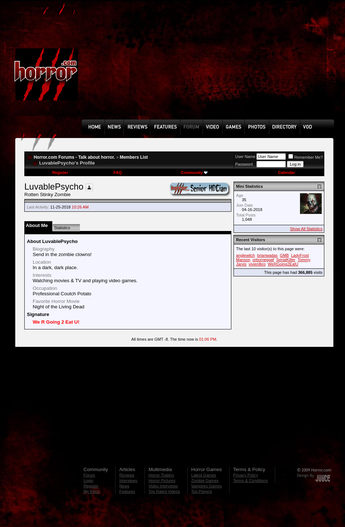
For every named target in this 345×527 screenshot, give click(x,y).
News (124, 486)
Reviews (126, 475)
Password (244, 164)
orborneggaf (263, 260)
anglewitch (245, 255)
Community (194, 172)
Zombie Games (205, 480)
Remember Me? (305, 157)
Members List (134, 157)
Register (60, 172)
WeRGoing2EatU (283, 264)
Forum (89, 475)
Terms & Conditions (250, 480)
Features (127, 491)
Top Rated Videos (164, 491)
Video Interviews (163, 486)
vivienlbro (257, 264)
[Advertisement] (178, 65)
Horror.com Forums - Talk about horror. (74, 157)
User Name (245, 156)
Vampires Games (206, 486)
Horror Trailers (161, 475)
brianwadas (267, 255)
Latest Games (203, 475)
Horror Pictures (162, 480)
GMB (284, 255)
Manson (243, 260)
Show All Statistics (306, 229)
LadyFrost (300, 255)
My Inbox (92, 491)
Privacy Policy (245, 475)
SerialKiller (286, 260)
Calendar (286, 172)
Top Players (201, 491)
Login (88, 480)
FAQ (117, 172)
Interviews (128, 480)
